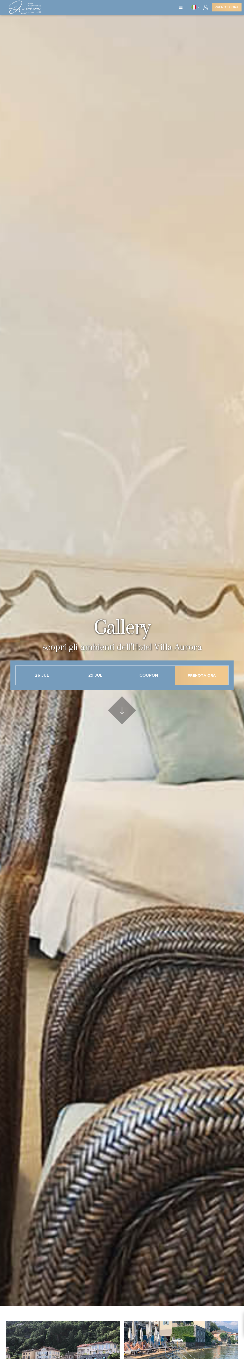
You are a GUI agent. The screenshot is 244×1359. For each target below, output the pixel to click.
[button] (180, 7)
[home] (25, 7)
